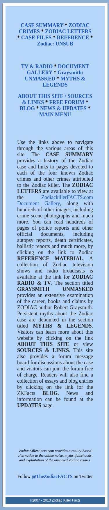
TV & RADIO (37, 66)
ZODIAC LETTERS (68, 31)
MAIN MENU (55, 114)
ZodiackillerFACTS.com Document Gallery (55, 200)
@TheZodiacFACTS (52, 476)
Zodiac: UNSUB (55, 44)
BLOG (27, 108)
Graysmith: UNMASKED (54, 76)
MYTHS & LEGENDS (64, 82)
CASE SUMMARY (42, 25)
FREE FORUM (66, 102)
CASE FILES (36, 38)
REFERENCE (73, 38)
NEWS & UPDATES (63, 108)
